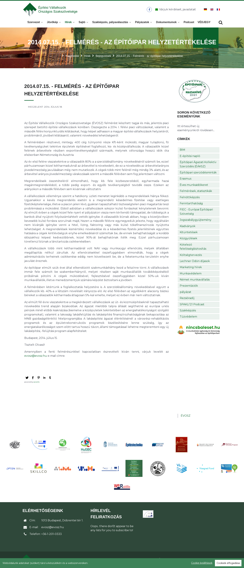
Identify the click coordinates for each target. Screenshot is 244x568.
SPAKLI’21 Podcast (192, 305)
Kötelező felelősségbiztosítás (193, 247)
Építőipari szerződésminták (198, 173)
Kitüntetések (189, 233)
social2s (36, 383)
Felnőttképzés (190, 198)
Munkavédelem (190, 274)
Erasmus (185, 179)
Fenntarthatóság (191, 204)
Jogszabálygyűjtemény (195, 220)
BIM (182, 150)
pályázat (185, 293)
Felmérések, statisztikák (196, 192)
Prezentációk (189, 286)
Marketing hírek (191, 268)
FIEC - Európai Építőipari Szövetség (196, 212)
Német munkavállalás (195, 280)
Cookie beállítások (201, 562)
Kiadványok (187, 227)
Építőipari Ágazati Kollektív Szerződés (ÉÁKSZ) (198, 165)
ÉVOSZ (185, 416)
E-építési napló (190, 157)
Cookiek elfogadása (228, 563)
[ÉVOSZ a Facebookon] (149, 10)
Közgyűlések (188, 239)
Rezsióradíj (187, 299)
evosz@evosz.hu (35, 356)
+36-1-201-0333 (51, 535)
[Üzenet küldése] (175, 10)
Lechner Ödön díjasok (195, 262)
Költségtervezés (191, 256)
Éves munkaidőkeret (194, 186)
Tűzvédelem (188, 317)
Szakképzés (188, 311)
